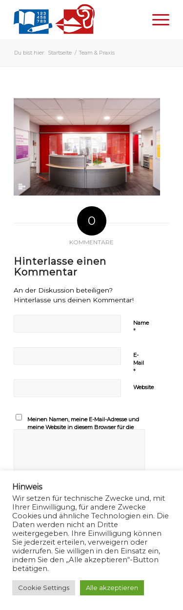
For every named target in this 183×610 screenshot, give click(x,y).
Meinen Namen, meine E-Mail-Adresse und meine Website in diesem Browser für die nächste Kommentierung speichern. (83, 427)
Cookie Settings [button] (43, 587)
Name (141, 327)
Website (143, 387)
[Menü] (155, 19)
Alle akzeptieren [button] (112, 587)
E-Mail (138, 363)
